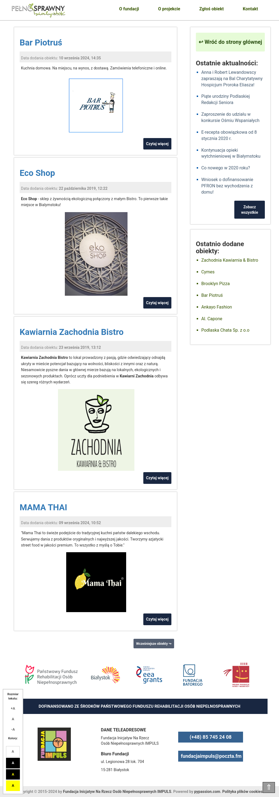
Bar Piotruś (41, 43)
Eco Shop (37, 173)
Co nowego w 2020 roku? (225, 167)
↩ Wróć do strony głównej (230, 42)
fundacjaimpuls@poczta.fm (211, 756)
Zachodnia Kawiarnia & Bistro (229, 260)
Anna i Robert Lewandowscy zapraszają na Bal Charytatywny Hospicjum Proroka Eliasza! (232, 78)
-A (13, 729)
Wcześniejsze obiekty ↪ (153, 644)
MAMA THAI (43, 507)
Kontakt (250, 8)
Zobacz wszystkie (249, 210)
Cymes (208, 271)
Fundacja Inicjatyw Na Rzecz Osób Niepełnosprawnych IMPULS (117, 791)
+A (13, 708)
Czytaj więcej (157, 144)
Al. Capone (211, 318)
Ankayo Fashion (216, 307)
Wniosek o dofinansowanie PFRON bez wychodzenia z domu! (227, 186)
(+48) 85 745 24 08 (211, 737)
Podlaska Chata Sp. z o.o (225, 330)
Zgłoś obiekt (211, 8)
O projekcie (169, 8)
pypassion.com (207, 791)
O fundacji (129, 8)
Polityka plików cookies (242, 791)
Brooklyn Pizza (215, 283)
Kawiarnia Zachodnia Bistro (72, 332)
